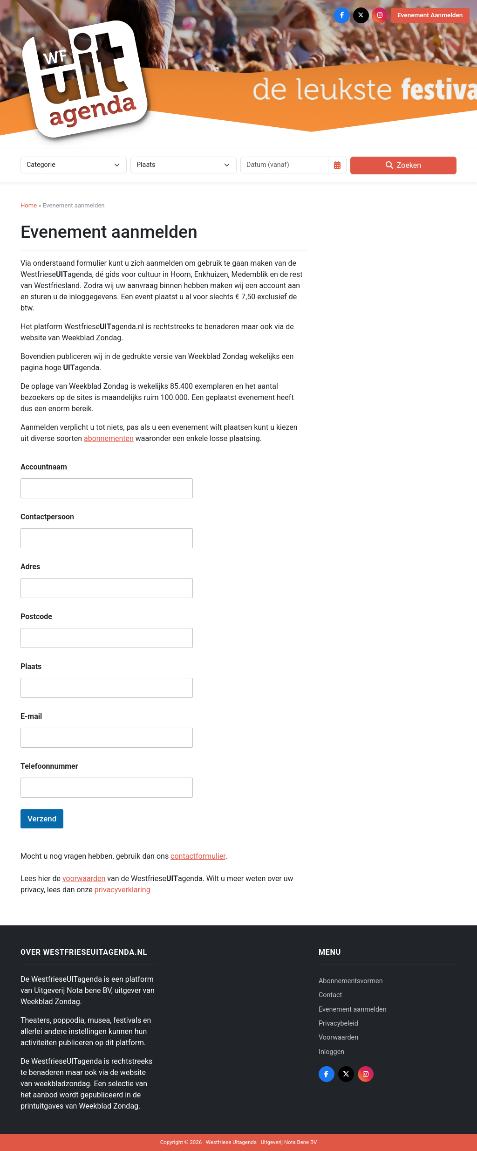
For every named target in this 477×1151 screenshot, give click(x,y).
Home (28, 205)
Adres (30, 566)
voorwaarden (83, 878)
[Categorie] (73, 165)
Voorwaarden (338, 1037)
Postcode (36, 616)
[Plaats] (183, 165)
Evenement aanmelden (353, 1009)
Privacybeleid (338, 1023)
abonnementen (109, 438)
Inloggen (331, 1052)
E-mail (31, 716)
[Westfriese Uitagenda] (85, 78)
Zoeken (403, 165)
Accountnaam (43, 466)
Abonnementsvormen (351, 981)
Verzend (41, 818)
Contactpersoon (47, 516)
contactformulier (197, 856)
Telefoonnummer (49, 766)
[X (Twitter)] (361, 15)
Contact (330, 995)
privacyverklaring (122, 889)
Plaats (30, 666)
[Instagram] (380, 15)
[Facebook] (342, 15)
